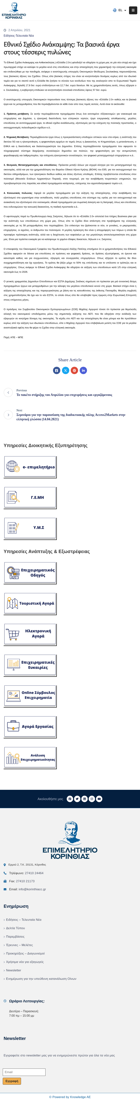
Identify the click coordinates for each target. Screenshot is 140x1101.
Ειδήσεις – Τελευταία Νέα (23, 919)
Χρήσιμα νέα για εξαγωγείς (25, 962)
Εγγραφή (11, 1081)
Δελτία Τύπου (15, 928)
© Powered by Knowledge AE (70, 1097)
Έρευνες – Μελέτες (19, 945)
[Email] (24, 1072)
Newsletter (13, 970)
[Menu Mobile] (133, 10)
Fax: (22, 881)
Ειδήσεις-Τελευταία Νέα (19, 35)
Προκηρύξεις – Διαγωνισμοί (25, 953)
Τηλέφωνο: (26, 873)
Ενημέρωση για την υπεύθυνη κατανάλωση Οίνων (41, 979)
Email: (27, 889)
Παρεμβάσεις (15, 936)
